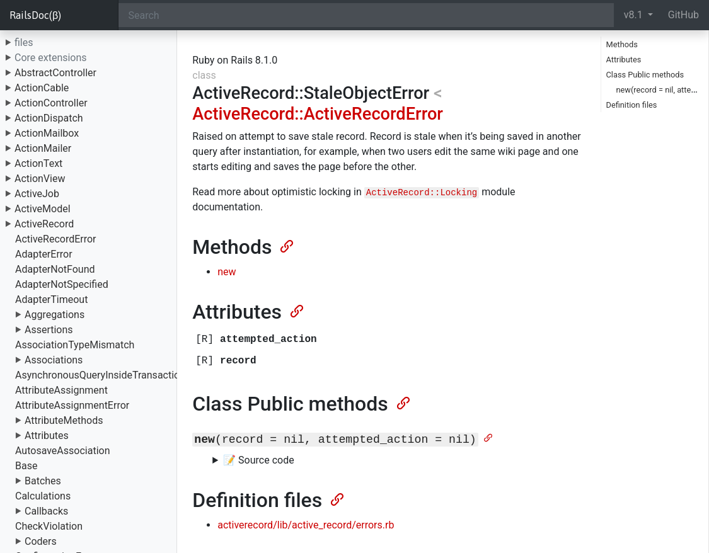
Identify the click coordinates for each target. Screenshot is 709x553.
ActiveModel (42, 209)
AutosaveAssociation (62, 451)
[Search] (366, 15)
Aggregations (54, 315)
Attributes (47, 436)
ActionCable (41, 88)
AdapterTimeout (51, 299)
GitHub (683, 15)
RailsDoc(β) (35, 15)
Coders (41, 541)
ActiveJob (36, 194)
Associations (54, 360)
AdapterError (43, 254)
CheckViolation (49, 526)
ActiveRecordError (55, 239)
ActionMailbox (46, 133)
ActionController (51, 103)
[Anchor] (285, 245)
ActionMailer (42, 148)
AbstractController (55, 73)
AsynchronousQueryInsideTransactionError (111, 375)
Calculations (43, 496)
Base (26, 466)
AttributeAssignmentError (72, 405)
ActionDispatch (48, 118)
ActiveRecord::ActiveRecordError (317, 114)
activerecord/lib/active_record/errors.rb (305, 525)
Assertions (49, 330)
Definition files (631, 105)
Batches (43, 481)
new (226, 272)
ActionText (38, 163)
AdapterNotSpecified (61, 284)
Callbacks (46, 511)
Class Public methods (645, 74)
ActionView (39, 179)
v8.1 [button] (634, 15)
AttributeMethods (64, 420)
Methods (622, 44)
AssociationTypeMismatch (74, 345)
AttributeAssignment (61, 390)
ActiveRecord (44, 224)
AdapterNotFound (55, 269)
